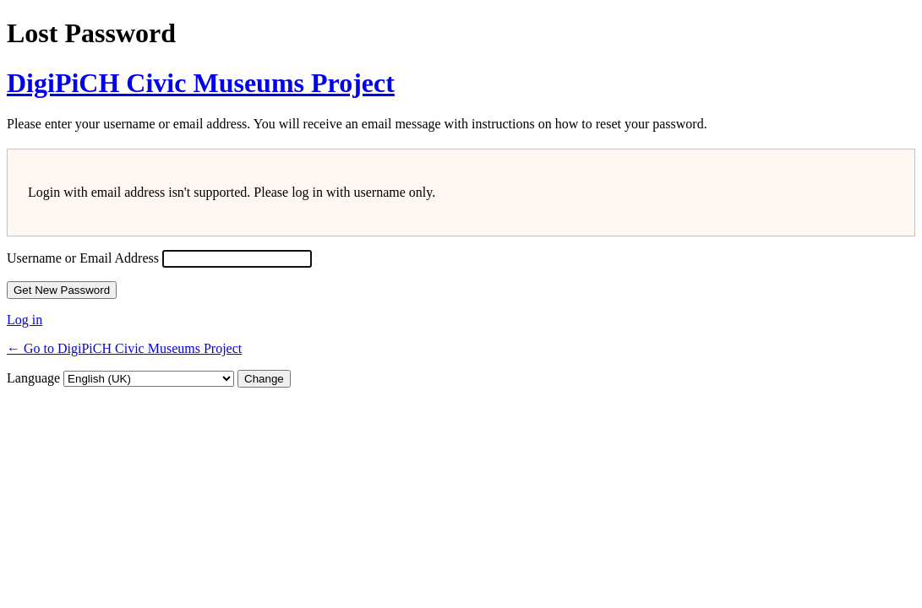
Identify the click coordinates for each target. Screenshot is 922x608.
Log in (24, 319)
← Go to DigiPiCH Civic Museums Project (124, 348)
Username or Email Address (83, 258)
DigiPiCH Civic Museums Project (201, 83)
